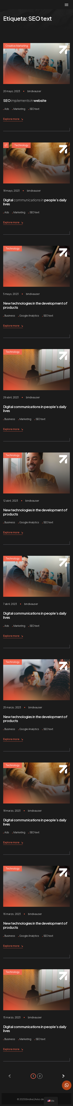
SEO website (24, 100)
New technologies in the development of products (35, 305)
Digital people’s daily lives (35, 202)
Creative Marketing (17, 45)
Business (9, 315)
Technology (21, 145)
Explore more (13, 119)
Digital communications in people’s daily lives (34, 408)
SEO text (34, 108)
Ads (6, 108)
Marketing (19, 108)
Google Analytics (29, 315)
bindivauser (34, 91)
